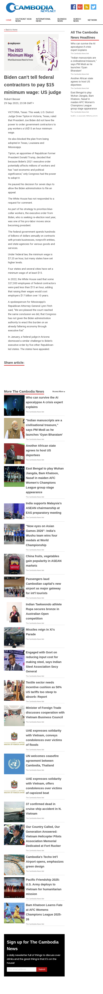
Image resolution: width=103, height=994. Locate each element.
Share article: (14, 362)
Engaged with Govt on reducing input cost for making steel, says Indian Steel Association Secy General (43, 662)
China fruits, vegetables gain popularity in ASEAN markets (44, 560)
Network (92, 20)
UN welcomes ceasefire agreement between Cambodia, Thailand (42, 760)
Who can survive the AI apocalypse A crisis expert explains (44, 402)
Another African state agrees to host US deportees (41, 450)
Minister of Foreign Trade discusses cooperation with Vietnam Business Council (45, 712)
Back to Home (10, 29)
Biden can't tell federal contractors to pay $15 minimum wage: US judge (32, 84)
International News (43, 20)
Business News (62, 20)
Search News (77, 20)
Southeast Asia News (23, 20)
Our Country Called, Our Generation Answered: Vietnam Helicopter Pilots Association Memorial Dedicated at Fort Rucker (43, 836)
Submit (41, 969)
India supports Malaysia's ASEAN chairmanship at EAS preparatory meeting (44, 508)
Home (8, 20)
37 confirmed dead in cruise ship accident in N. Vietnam (43, 808)
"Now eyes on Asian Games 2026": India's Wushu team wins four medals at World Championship (41, 535)
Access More (57, 391)
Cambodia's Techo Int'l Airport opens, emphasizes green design (45, 861)
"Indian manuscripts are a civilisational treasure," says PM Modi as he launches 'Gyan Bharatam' (84, 64)
